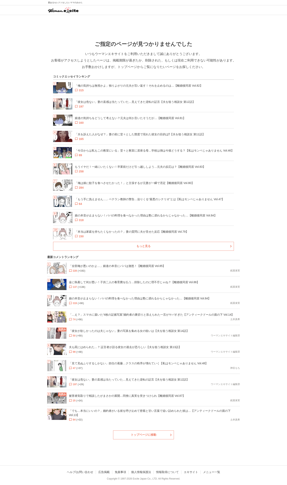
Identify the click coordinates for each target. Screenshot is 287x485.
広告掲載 (104, 472)
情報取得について (167, 472)
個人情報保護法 (141, 472)
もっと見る (143, 246)
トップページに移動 (143, 434)
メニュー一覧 (211, 472)
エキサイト (191, 472)
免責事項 (120, 472)
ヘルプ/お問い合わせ (80, 472)
